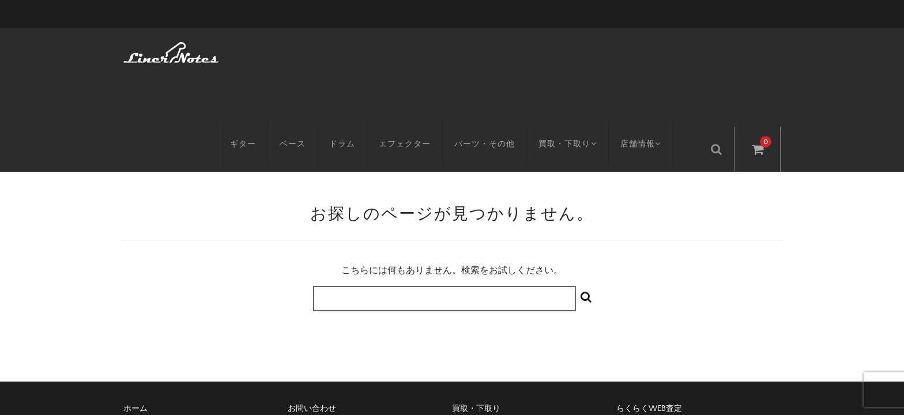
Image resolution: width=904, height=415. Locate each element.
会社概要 (468, 330)
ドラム (350, 50)
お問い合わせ (312, 310)
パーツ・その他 (492, 50)
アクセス (139, 330)
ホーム (135, 310)
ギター (251, 50)
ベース (301, 50)
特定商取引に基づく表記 (332, 330)
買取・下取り (577, 50)
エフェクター (413, 50)
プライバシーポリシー (656, 330)
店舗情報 (654, 50)
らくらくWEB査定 (649, 310)
